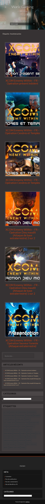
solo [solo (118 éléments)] (15, 440)
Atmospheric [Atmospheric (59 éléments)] (20, 415)
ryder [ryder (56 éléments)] (33, 433)
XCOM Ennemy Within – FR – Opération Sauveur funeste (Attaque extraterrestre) (22, 343)
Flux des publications (11, 479)
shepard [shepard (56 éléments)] (24, 437)
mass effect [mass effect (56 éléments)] (31, 426)
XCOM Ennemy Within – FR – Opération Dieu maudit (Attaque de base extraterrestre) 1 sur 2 (22, 289)
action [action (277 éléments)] (6, 412)
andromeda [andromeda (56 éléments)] (23, 412)
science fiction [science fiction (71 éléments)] (14, 437)
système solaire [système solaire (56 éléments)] (9, 444)
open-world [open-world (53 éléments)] (8, 433)
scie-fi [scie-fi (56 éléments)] (6, 437)
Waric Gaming (22, 7)
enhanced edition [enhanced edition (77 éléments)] (22, 422)
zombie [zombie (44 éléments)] (23, 447)
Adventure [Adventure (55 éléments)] (13, 412)
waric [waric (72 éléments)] (6, 447)
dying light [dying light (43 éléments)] (20, 419)
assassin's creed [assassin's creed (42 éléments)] (9, 415)
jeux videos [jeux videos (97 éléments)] (14, 426)
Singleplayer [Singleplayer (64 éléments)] (8, 440)
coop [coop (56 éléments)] (6, 419)
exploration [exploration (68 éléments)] (34, 422)
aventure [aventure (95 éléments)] (29, 415)
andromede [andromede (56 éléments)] (32, 412)
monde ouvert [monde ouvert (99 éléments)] (19, 430)
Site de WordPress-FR (11, 484)
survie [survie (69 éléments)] (29, 440)
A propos (22, 466)
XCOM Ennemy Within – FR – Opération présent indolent (22, 82)
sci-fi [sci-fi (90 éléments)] (38, 433)
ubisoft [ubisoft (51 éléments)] (22, 444)
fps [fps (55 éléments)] (5, 426)
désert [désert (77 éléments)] (27, 419)
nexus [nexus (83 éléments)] (30, 430)
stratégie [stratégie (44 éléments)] (21, 440)
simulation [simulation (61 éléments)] (32, 437)
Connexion (8, 476)
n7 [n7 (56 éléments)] (25, 430)
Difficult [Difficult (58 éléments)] (12, 419)
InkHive (28, 502)
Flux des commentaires (11, 481)
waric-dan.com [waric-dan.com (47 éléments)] (14, 447)
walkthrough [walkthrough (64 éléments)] (31, 444)
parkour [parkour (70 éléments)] (16, 433)
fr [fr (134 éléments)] (8, 426)
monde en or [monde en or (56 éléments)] (8, 430)
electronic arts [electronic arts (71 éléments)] (9, 422)
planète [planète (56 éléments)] (23, 433)
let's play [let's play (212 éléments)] (22, 426)
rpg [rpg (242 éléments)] (28, 433)
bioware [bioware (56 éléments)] (37, 415)
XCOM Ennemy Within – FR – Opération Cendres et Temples (22, 132)
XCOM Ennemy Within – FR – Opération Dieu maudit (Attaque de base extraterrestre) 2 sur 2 (22, 234)
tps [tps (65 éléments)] (17, 444)
